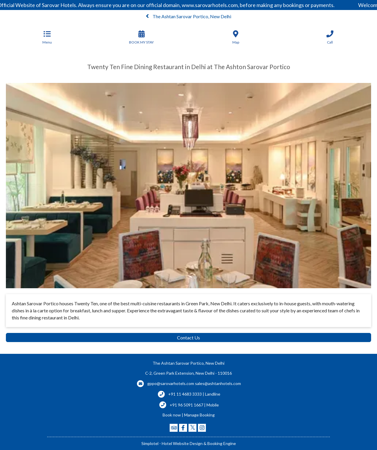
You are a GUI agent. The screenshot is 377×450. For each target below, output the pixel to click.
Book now (172, 414)
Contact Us (188, 337)
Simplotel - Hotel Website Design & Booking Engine (188, 443)
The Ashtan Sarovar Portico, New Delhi (188, 16)
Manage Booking (199, 414)
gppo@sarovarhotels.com (170, 383)
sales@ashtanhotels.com (218, 383)
